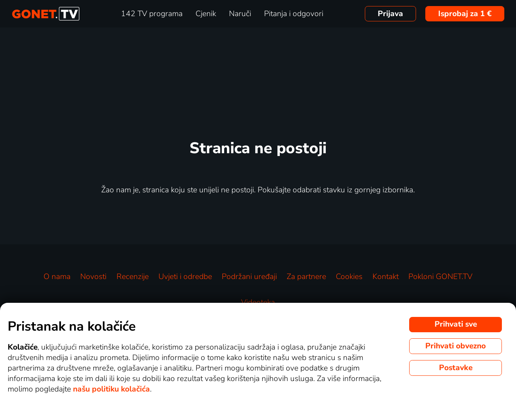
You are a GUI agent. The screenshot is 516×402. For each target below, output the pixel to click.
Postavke (455, 367)
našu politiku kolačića (111, 389)
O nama (57, 276)
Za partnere (306, 276)
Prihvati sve (456, 324)
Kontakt (385, 276)
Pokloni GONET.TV (440, 276)
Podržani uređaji (249, 276)
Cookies (349, 276)
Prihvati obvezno (455, 346)
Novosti (93, 276)
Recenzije (133, 276)
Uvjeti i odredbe (185, 276)
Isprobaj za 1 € (465, 13)
